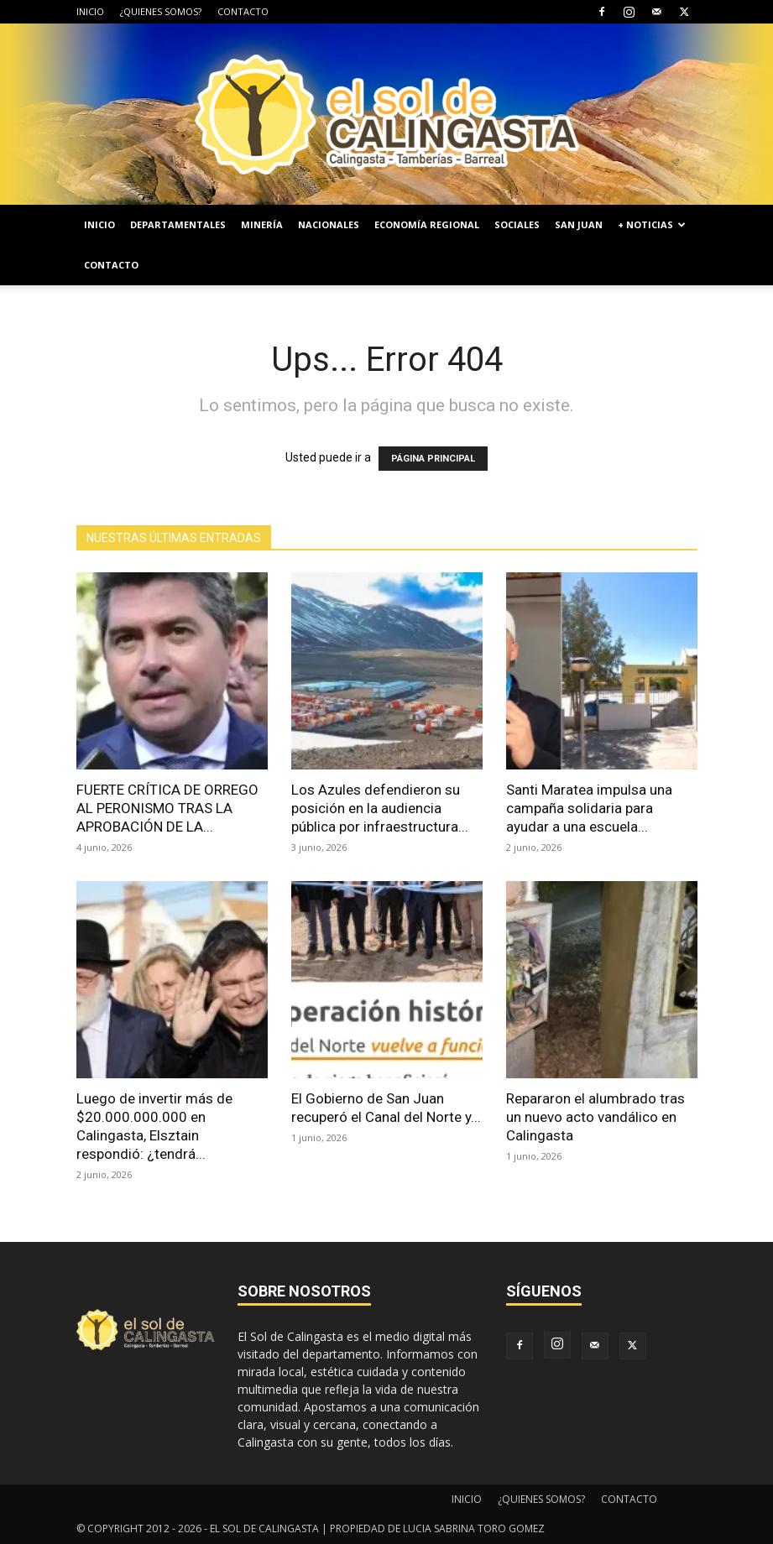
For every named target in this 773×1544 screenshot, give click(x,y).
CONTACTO (243, 11)
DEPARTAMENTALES (178, 224)
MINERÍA (262, 224)
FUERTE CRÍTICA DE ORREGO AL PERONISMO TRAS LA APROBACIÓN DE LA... (167, 808)
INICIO (90, 11)
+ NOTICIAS (652, 224)
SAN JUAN (579, 224)
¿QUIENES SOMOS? (160, 11)
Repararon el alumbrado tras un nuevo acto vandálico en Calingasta (595, 1117)
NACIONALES (328, 224)
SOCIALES (517, 224)
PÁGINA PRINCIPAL (433, 458)
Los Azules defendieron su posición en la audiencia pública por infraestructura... (379, 808)
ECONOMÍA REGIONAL (426, 224)
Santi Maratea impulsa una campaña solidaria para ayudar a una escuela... (589, 808)
